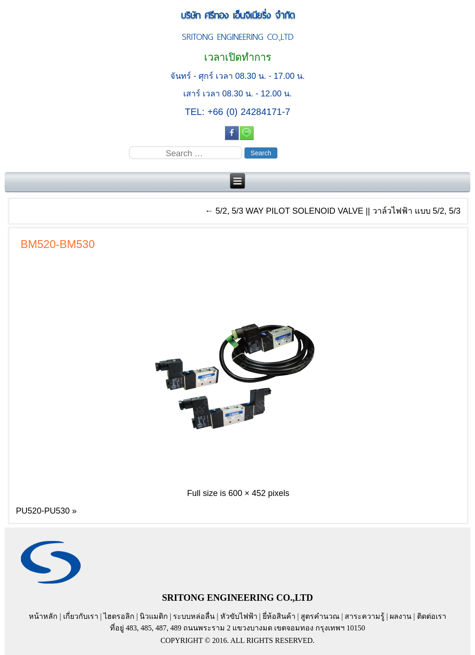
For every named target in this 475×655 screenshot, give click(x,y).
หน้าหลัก (43, 616)
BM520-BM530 (57, 244)
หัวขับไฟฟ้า (238, 616)
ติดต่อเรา (431, 616)
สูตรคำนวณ (320, 616)
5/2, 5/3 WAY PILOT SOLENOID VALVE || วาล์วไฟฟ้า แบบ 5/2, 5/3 (333, 211)
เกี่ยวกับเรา (80, 616)
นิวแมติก (154, 616)
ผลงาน (400, 616)
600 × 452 (247, 493)
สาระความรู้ (365, 616)
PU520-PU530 (43, 510)
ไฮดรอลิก (119, 616)
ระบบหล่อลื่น (194, 616)
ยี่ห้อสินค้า (279, 616)
